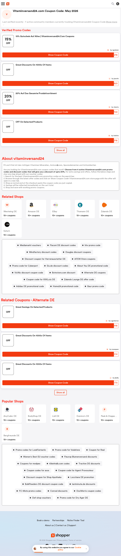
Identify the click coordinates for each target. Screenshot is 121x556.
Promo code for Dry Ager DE (74, 498)
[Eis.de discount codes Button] (56, 265)
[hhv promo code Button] (91, 245)
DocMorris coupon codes (88, 491)
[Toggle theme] (117, 3)
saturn (7, 231)
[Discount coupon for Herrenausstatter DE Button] (44, 258)
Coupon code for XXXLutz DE (40, 279)
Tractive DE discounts (89, 464)
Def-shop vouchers (41, 498)
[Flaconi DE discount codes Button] (62, 245)
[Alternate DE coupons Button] (94, 272)
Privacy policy (62, 540)
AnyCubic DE (10, 416)
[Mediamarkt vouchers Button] (29, 245)
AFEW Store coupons (84, 259)
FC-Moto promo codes (30, 491)
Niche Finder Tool (75, 520)
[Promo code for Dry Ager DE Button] (73, 497)
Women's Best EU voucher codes (39, 457)
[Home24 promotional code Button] (64, 286)
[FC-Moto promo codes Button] (29, 490)
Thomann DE (83, 211)
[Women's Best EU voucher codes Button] (38, 456)
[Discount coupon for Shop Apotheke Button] (43, 477)
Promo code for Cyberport (25, 266)
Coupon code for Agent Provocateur (75, 470)
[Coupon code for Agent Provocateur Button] (75, 470)
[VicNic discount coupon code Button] (28, 272)
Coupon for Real (97, 450)
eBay (54, 211)
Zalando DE (106, 211)
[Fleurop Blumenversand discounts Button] (79, 456)
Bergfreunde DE (11, 435)
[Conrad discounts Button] (58, 490)
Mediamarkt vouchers (30, 245)
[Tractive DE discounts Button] (88, 463)
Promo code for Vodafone (67, 450)
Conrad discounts (58, 491)
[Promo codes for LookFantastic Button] (30, 449)
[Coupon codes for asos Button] (37, 470)
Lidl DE (55, 416)
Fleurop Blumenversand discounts (80, 457)
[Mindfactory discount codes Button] (42, 252)
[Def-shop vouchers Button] (40, 497)
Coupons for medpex (30, 464)
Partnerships (58, 520)
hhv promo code (92, 245)
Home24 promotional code (65, 286)
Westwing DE (10, 211)
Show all (60, 392)
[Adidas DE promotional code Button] (29, 286)
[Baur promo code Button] (94, 286)
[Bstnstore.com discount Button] (62, 272)
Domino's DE (83, 416)
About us (49, 525)
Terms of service (75, 540)
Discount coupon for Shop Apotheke (43, 477)
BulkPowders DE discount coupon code (44, 484)
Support (72, 525)
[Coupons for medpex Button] (29, 463)
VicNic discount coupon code (29, 273)
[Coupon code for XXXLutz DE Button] (39, 279)
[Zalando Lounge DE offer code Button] (78, 279)
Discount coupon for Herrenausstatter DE (45, 259)
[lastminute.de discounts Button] (82, 484)
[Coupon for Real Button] (96, 449)
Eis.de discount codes (57, 266)
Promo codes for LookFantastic (31, 450)
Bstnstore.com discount (63, 273)
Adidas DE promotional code (30, 286)
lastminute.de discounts (83, 484)
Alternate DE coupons (95, 273)
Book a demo (43, 520)
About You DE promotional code (92, 266)
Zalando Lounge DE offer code (79, 279)
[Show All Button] (60, 392)
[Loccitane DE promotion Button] (81, 477)
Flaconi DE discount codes (63, 245)
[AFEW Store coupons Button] (83, 258)
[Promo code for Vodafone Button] (66, 449)
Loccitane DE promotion (82, 477)
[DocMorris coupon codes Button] (87, 490)
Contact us (61, 525)
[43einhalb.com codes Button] (58, 463)
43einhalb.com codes (59, 464)
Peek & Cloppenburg (110, 416)
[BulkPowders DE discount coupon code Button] (43, 484)
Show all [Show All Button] (60, 150)
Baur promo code (95, 286)
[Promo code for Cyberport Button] (24, 265)
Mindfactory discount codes (42, 252)
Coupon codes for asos (38, 470)
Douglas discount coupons (78, 252)
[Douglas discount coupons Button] (77, 252)
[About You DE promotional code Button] (91, 265)
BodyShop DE (34, 416)
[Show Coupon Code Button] (58, 54)
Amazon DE (33, 211)
